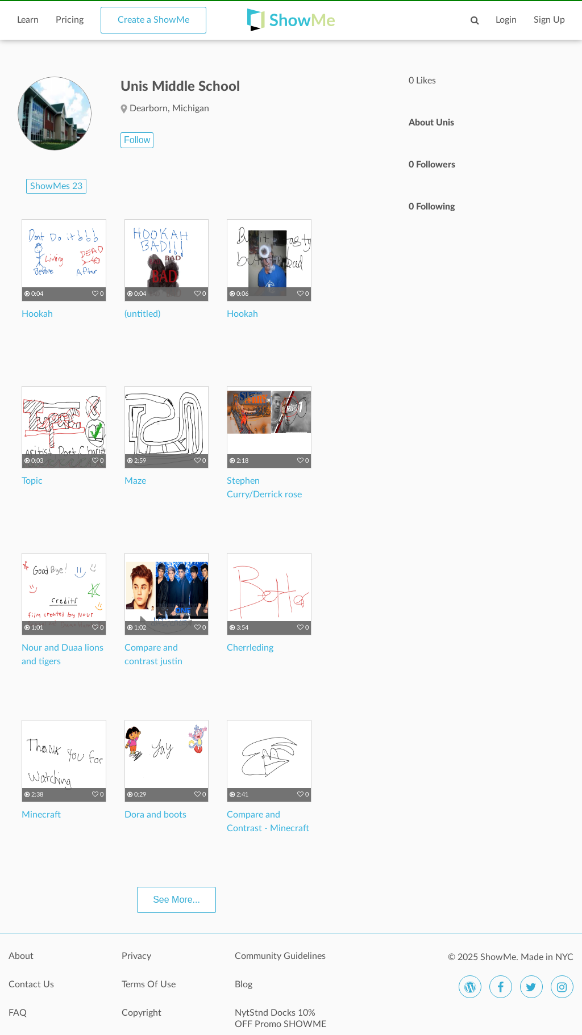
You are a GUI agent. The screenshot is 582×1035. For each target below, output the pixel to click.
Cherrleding (250, 647)
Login (506, 19)
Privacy (136, 956)
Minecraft (41, 814)
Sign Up (549, 19)
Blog (243, 984)
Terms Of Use (149, 984)
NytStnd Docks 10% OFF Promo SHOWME (280, 1018)
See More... (176, 899)
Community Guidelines (280, 956)
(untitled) (142, 314)
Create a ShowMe (153, 19)
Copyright (141, 1012)
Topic (32, 480)
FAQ (18, 1012)
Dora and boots (155, 814)
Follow (137, 140)
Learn (28, 19)
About (21, 956)
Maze (135, 480)
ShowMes (56, 186)
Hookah (37, 314)
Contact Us (31, 984)
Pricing (70, 19)
